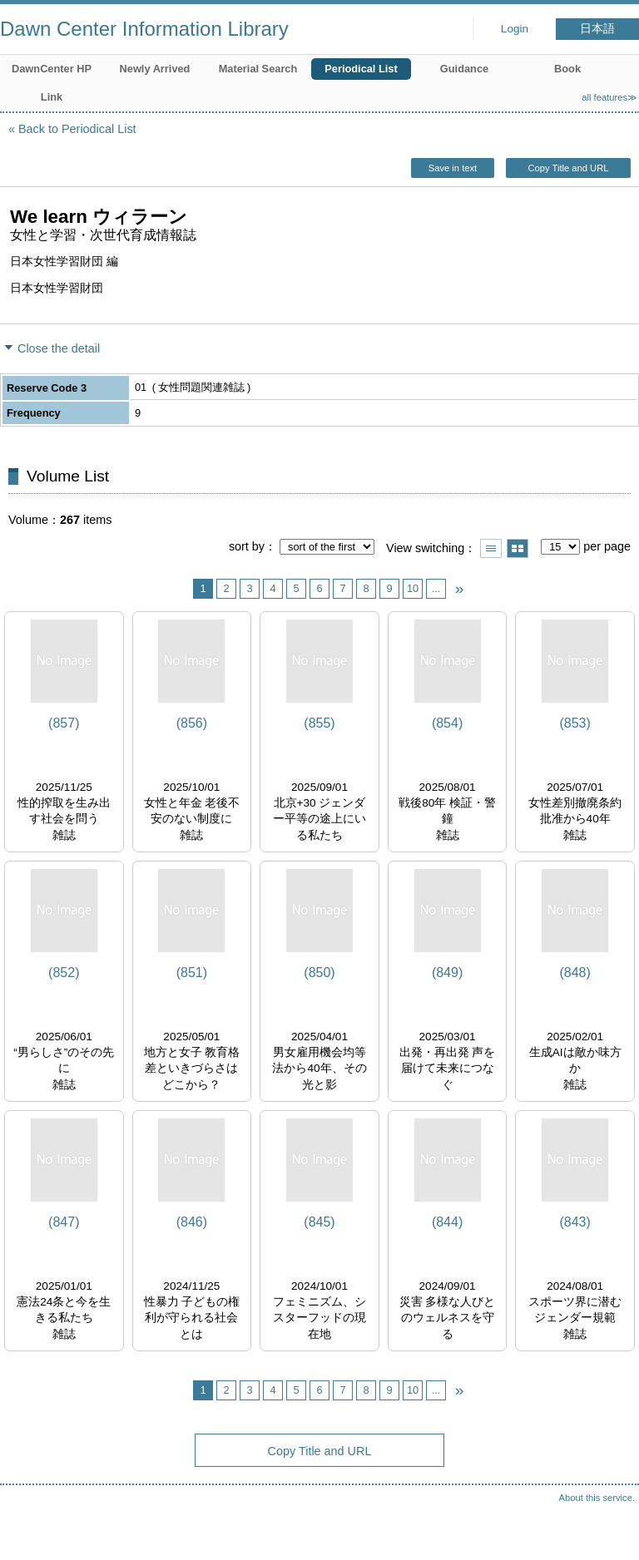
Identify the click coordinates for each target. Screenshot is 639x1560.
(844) (447, 1222)
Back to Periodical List (77, 129)
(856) (191, 723)
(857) (63, 723)
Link (51, 97)
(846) (191, 1222)
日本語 (597, 28)
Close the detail (58, 348)
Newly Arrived (155, 68)
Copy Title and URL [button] (568, 168)
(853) (574, 723)
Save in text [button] (452, 168)
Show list (491, 548)
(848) (574, 972)
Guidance (464, 68)
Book (567, 68)
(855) (319, 723)
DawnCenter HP (52, 68)
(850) (319, 972)
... (436, 588)
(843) (574, 1222)
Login (514, 28)
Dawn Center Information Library (144, 28)
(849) (447, 972)
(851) (191, 972)
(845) (319, 1222)
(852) (63, 972)
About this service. (597, 1498)
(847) (63, 1222)
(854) (447, 723)
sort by (247, 546)
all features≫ (609, 97)
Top (610, 1531)
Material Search (258, 68)
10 (413, 588)
